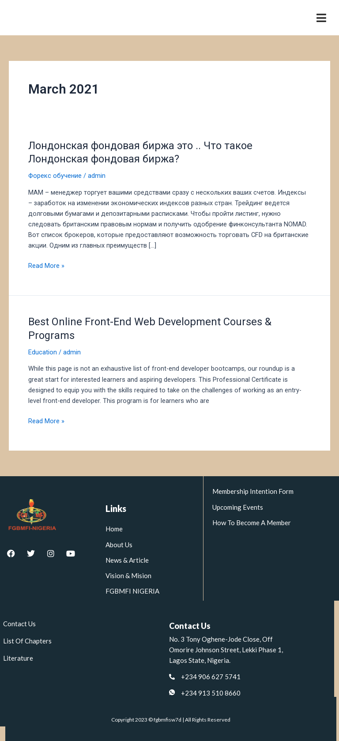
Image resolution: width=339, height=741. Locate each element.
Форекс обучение (55, 176)
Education (42, 352)
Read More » (46, 265)
